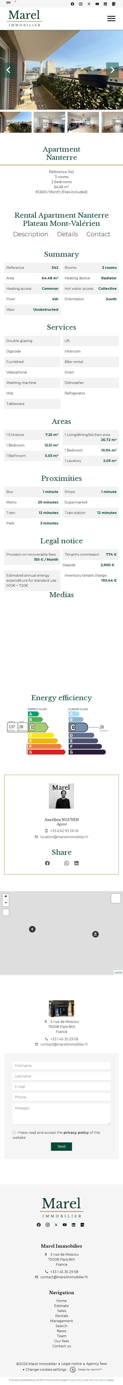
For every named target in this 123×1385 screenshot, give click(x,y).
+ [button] (5, 897)
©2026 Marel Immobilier (36, 1364)
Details (67, 234)
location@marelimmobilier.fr (64, 837)
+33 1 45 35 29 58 (64, 1039)
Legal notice (71, 1364)
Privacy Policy (75, 1379)
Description (30, 234)
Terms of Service (98, 1379)
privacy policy (76, 1133)
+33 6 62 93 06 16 (64, 831)
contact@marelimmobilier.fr (64, 1044)
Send (61, 1146)
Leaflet (118, 972)
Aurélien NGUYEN (61, 820)
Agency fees (96, 1364)
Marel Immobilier (61, 1246)
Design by (89, 1369)
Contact (98, 234)
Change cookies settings (46, 1370)
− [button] (5, 903)
